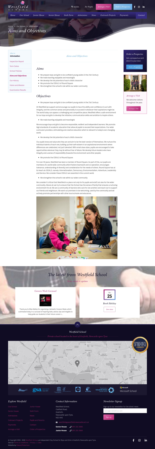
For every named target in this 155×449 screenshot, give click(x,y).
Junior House (38, 15)
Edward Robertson (23, 445)
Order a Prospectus (122, 6)
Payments (124, 15)
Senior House (54, 15)
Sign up (108, 417)
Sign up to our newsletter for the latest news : (121, 406)
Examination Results (18, 90)
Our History (14, 80)
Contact (141, 15)
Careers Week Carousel (45, 291)
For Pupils (89, 6)
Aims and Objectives (18, 75)
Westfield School (32, 440)
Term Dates (14, 66)
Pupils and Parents (37, 420)
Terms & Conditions (21, 442)
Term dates (109, 309)
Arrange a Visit (104, 6)
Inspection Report (17, 61)
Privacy (32, 442)
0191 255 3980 (77, 426)
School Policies (16, 71)
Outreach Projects (108, 15)
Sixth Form (68, 15)
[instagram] (139, 6)
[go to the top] (77, 325)
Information (15, 56)
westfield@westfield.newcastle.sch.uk (74, 422)
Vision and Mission (17, 85)
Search (75, 6)
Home (12, 15)
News (94, 15)
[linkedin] (144, 6)
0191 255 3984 (77, 430)
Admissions (82, 15)
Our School (24, 15)
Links (39, 442)
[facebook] (134, 6)
